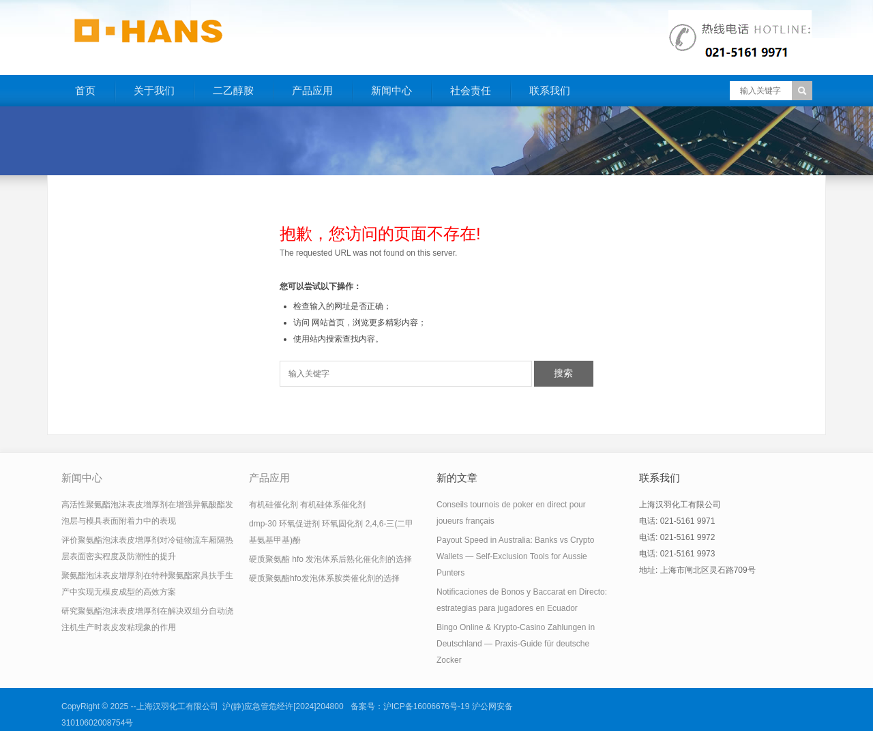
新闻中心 (391, 90)
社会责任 (470, 90)
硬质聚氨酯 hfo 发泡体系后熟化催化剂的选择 (330, 559)
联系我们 (549, 90)
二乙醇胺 (233, 90)
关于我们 (154, 90)
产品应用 (312, 90)
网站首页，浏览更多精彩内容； (369, 322)
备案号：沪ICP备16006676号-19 (410, 706)
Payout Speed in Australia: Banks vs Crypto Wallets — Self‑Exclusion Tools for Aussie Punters (515, 556)
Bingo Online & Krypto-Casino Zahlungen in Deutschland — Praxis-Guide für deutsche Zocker (515, 644)
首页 (85, 90)
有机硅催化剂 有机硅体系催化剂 (307, 504)
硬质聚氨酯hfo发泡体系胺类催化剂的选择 (324, 578)
